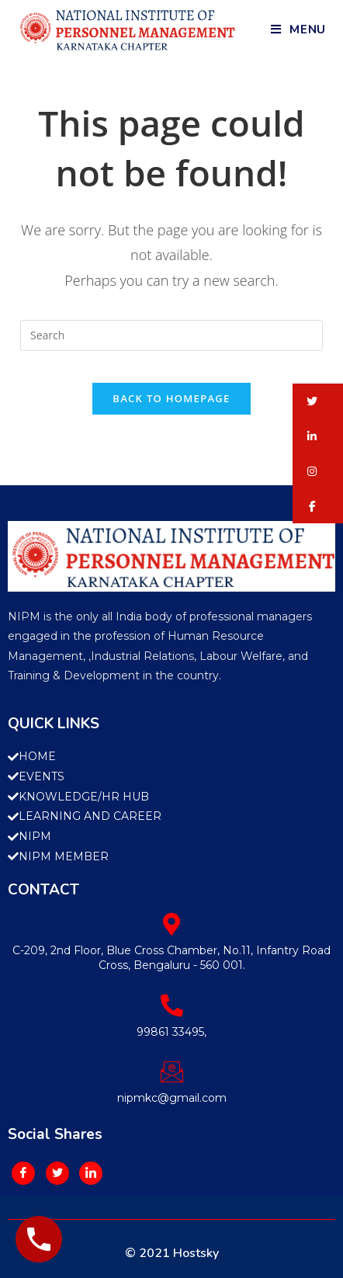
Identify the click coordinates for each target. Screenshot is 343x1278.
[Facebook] (23, 1173)
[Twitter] (57, 1173)
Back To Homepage (171, 398)
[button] (318, 401)
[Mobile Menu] (298, 29)
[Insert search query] (171, 335)
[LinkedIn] (90, 1173)
